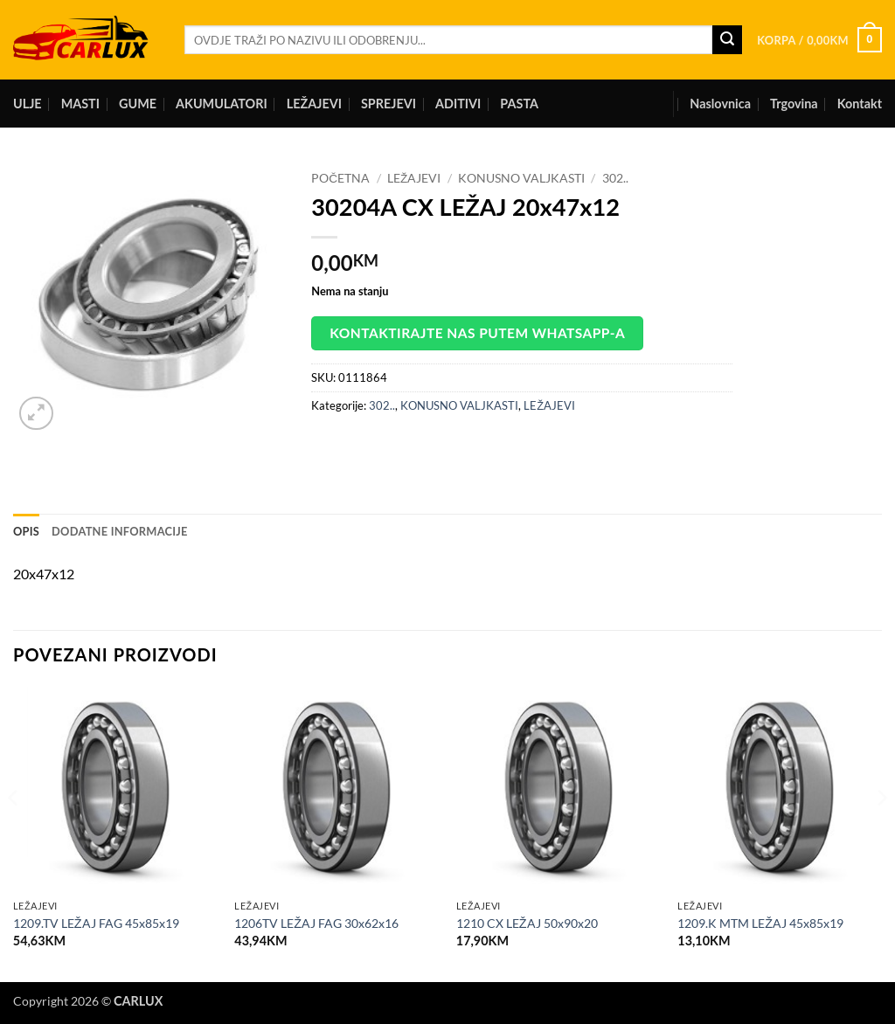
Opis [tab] (26, 531)
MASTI (80, 103)
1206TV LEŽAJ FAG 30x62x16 (316, 923)
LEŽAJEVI (314, 103)
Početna (340, 178)
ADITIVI (458, 103)
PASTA (519, 103)
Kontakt (859, 103)
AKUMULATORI (221, 103)
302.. (615, 178)
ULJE (27, 103)
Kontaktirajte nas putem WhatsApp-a (477, 333)
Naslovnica (720, 103)
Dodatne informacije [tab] (120, 531)
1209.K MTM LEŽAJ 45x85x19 (760, 923)
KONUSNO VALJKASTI (521, 178)
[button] (819, 40)
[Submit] (727, 40)
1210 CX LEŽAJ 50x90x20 (527, 923)
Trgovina (794, 103)
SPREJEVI (388, 103)
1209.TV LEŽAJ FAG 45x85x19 (96, 923)
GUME (137, 103)
